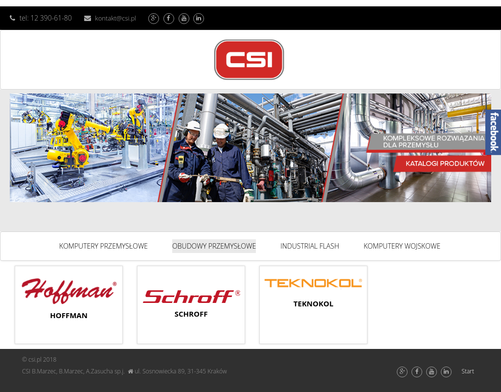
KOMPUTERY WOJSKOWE (402, 246)
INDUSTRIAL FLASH (309, 246)
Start (467, 371)
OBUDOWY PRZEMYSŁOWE (214, 246)
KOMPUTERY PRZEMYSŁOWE (103, 246)
